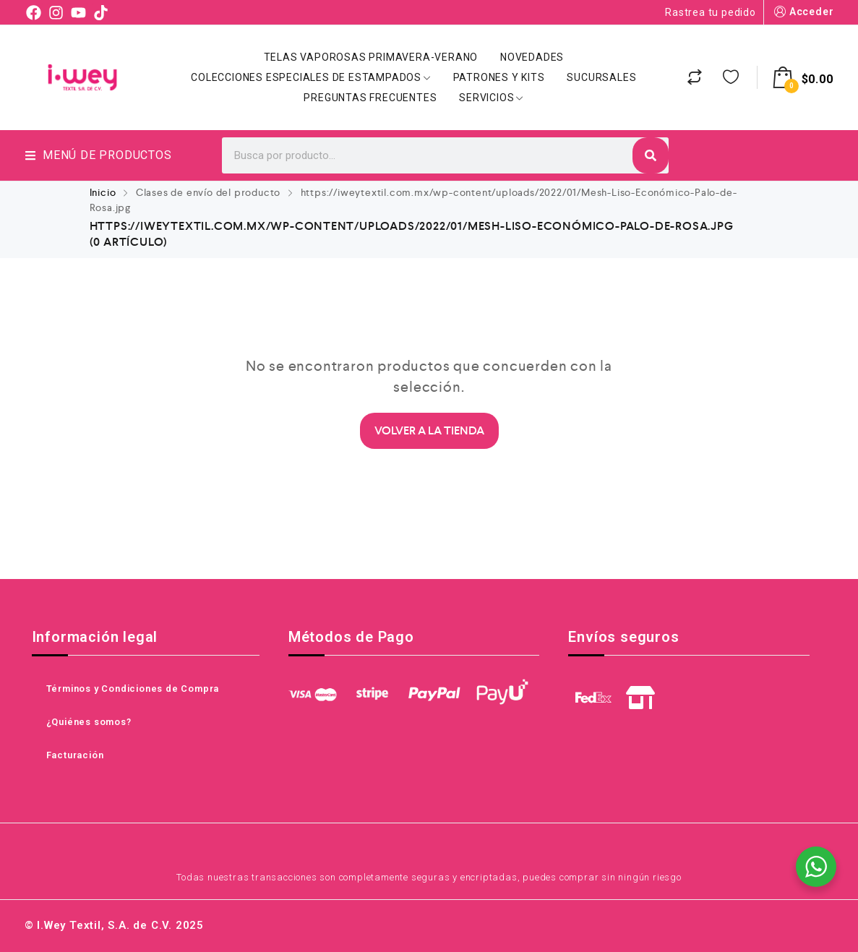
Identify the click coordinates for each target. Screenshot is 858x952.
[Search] (650, 155)
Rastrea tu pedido (710, 12)
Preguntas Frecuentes (370, 97)
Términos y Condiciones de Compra (133, 688)
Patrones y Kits (499, 77)
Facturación (75, 755)
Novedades (532, 57)
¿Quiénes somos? (89, 721)
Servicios (491, 97)
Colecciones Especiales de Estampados (311, 77)
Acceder (802, 12)
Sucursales (601, 77)
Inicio (103, 192)
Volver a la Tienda (429, 430)
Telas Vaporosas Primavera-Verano (371, 57)
